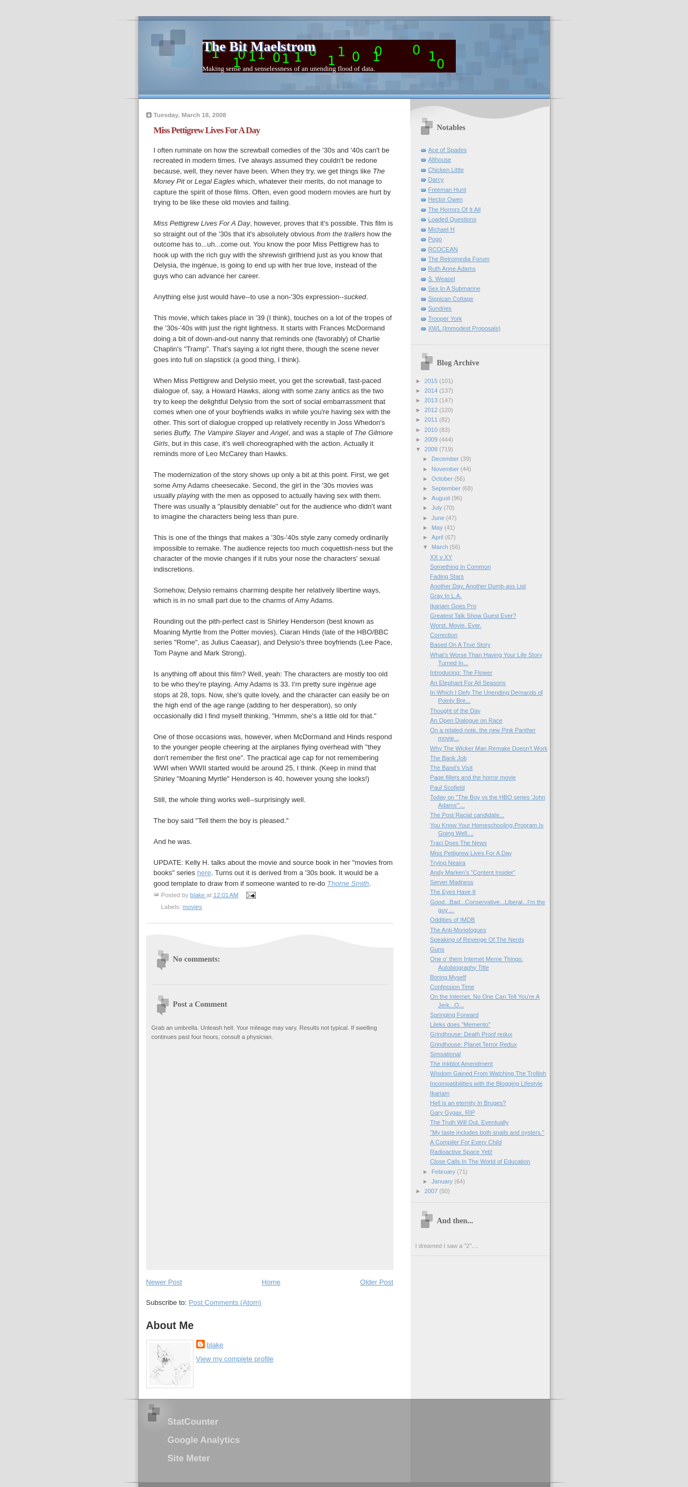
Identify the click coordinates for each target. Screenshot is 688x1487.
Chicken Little (446, 170)
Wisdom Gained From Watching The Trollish (488, 1073)
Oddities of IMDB (452, 919)
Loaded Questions (452, 219)
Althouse (440, 159)
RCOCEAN (443, 249)
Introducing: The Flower (461, 672)
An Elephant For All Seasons (468, 683)
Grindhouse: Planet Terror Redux (473, 1044)
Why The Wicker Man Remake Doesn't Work (488, 748)
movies (192, 907)
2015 (432, 381)
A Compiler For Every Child (465, 1142)
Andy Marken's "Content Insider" (472, 872)
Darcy (436, 179)
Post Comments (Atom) (225, 1302)
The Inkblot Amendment (461, 1063)
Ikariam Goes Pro (453, 606)
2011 (432, 419)
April (438, 537)
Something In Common (460, 567)
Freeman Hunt (447, 189)
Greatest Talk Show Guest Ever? (473, 615)
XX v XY (441, 557)
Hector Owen (445, 199)
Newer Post (164, 1282)
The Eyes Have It (453, 892)
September (447, 488)
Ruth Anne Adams (452, 268)
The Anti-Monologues (458, 930)
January (443, 1181)
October (443, 478)
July (438, 507)
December (446, 459)
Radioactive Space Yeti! (461, 1152)
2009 (432, 439)
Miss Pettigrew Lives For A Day (471, 853)
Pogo (435, 239)
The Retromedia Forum (459, 259)
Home (271, 1282)
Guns (437, 949)
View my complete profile (235, 1359)
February (444, 1171)
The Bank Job (448, 758)
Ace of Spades (447, 150)
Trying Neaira (447, 863)
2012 (432, 410)
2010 (432, 430)
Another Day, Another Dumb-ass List (478, 586)
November (446, 469)
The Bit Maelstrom (259, 46)
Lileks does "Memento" (460, 1024)
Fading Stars (447, 576)
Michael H (441, 229)
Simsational (445, 1054)
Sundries (440, 308)
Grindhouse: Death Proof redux (471, 1034)
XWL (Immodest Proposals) (464, 328)
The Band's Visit (451, 767)
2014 (432, 390)
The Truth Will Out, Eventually (469, 1122)
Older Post (376, 1282)
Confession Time (452, 987)
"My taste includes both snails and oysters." (487, 1132)
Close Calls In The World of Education (480, 1161)
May (438, 527)
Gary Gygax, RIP (452, 1112)
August (442, 498)
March (441, 547)
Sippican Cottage (451, 298)
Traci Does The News (458, 843)
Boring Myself (448, 977)
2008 (432, 449)
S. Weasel (441, 279)
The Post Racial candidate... (467, 815)
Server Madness (451, 882)
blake (215, 1345)
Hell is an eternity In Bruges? (468, 1103)
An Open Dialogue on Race (466, 720)
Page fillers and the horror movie (473, 777)
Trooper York (445, 318)
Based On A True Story (460, 644)
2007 (432, 1191)
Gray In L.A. (446, 596)
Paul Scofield (447, 787)
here (204, 873)
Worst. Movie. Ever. (456, 625)
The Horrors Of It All (454, 209)
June (439, 518)
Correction (443, 635)
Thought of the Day (455, 711)
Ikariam (439, 1093)
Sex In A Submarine (454, 288)
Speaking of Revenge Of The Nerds (477, 939)
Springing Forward (454, 1015)
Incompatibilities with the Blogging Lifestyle (486, 1083)
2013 (432, 400)
